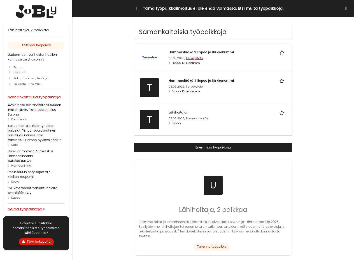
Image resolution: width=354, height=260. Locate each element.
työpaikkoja (271, 8)
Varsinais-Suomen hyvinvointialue (34, 140)
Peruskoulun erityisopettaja (29, 172)
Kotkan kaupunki (21, 176)
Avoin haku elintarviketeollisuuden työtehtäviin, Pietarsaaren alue (34, 107)
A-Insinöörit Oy (19, 192)
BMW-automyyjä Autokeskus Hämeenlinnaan (30, 153)
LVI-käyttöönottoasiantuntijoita (32, 188)
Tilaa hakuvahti (36, 241)
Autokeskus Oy (19, 160)
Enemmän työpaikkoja (213, 147)
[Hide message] (347, 8)
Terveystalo (194, 58)
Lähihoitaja (178, 112)
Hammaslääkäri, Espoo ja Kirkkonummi (201, 52)
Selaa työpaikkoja (25, 208)
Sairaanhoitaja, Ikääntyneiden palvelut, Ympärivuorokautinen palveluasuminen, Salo (32, 130)
